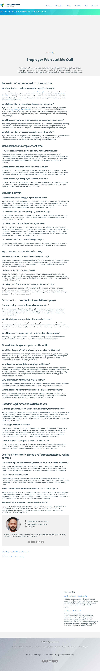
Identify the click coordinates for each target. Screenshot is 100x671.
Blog (69, 6)
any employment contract (20, 110)
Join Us (57, 647)
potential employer (40, 92)
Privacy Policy (48, 647)
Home (14, 647)
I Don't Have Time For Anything (13, 557)
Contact (95, 6)
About (21, 647)
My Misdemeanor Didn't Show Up (75, 596)
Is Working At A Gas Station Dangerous (16, 552)
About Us (77, 6)
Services (49, 6)
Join (86, 6)
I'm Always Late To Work (72, 611)
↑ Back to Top (83, 647)
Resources (59, 6)
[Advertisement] (50, 31)
